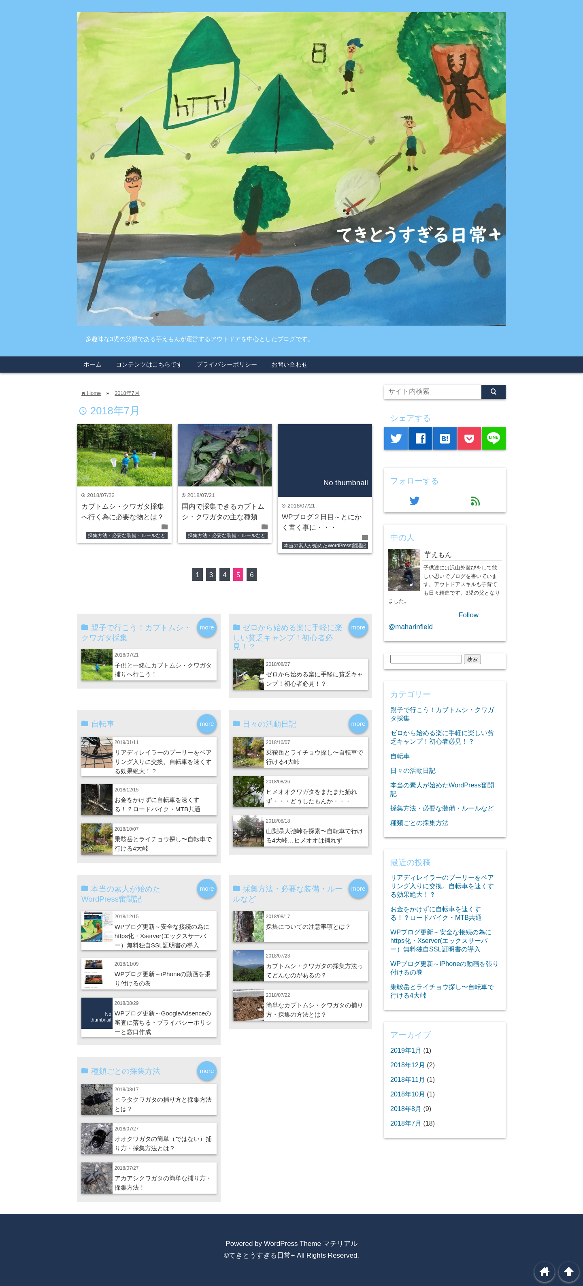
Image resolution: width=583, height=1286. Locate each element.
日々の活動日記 (413, 770)
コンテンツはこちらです (149, 364)
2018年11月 (407, 1079)
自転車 (400, 755)
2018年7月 (127, 393)
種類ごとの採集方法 (419, 822)
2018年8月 (405, 1108)
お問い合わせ (289, 364)
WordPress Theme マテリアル (310, 1244)
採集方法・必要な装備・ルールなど (127, 535)
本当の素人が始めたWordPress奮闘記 (325, 545)
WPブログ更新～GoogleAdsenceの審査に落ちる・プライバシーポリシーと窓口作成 (163, 1022)
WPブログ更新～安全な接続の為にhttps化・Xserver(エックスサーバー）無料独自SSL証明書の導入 (162, 936)
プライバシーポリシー (226, 364)
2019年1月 (405, 1050)
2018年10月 (407, 1094)
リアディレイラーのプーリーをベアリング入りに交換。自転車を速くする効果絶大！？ (163, 761)
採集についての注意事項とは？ (308, 926)
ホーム (92, 364)
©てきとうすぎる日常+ (259, 1255)
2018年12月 (407, 1064)
